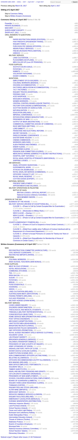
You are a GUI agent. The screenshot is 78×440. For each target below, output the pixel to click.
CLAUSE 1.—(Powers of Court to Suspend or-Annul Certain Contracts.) (38, 224)
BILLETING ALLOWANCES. (19, 358)
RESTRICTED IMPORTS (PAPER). (22, 255)
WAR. (11, 37)
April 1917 (31, 2)
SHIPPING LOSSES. (20, 160)
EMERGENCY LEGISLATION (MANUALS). (24, 399)
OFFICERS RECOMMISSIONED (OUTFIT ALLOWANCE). (30, 360)
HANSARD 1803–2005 (8, 2)
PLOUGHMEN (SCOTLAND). (23, 60)
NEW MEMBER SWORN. (26, 197)
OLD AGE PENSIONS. (17, 298)
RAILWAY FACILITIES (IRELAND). (21, 397)
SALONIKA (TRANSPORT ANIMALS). (22, 342)
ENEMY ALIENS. (19, 147)
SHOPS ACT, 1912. (12, 32)
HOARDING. (13, 287)
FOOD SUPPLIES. (15, 64)
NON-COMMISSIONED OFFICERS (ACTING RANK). (28, 355)
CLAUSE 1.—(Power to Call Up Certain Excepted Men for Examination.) (39, 206)
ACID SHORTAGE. (20, 96)
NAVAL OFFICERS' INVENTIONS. (25, 165)
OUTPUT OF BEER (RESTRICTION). (26, 122)
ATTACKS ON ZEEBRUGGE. (23, 170)
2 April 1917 (40, 2)
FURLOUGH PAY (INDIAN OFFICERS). (27, 46)
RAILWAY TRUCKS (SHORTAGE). (25, 92)
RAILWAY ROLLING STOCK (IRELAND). (24, 387)
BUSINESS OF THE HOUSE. (19, 202)
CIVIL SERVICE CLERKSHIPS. (20, 252)
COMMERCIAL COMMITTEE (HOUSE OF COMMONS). (33, 124)
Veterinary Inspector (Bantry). (19, 403)
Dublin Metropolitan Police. (18, 415)
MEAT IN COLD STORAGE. (19, 266)
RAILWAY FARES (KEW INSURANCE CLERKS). (26, 383)
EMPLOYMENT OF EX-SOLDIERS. (26, 80)
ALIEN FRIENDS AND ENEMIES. (25, 144)
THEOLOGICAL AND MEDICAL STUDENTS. (25, 310)
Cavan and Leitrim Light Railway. (21, 410)
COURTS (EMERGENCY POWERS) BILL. (24, 222)
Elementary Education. (17, 433)
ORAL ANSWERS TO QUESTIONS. (18, 35)
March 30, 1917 (21, 6)
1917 (24, 2)
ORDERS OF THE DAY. (13, 199)
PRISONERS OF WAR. (21, 119)
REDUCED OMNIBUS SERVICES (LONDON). (26, 394)
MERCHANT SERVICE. (17, 392)
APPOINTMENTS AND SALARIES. (25, 186)
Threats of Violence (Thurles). (19, 419)
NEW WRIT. (9, 28)
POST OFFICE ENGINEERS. (19, 319)
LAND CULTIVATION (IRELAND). (21, 291)
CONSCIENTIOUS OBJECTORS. (21, 314)
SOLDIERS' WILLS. (16, 367)
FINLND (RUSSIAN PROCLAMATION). (27, 51)
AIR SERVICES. (15, 163)
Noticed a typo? (6, 437)
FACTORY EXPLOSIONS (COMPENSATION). (30, 106)
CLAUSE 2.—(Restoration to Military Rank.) (28, 211)
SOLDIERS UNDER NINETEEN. (20, 307)
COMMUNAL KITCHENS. (18, 271)
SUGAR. (12, 278)
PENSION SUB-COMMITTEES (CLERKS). (28, 151)
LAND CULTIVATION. (21, 58)
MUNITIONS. (13, 78)
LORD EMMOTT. (19, 128)
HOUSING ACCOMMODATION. (24, 85)
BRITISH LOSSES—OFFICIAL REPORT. (32, 192)
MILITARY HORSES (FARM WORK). (22, 300)
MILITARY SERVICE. (16, 55)
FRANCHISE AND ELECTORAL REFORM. (28, 131)
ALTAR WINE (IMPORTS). (18, 390)
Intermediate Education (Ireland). (21, 417)
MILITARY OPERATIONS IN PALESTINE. (24, 188)
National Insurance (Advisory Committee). (32, 195)
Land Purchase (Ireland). (18, 406)
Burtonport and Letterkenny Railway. (22, 412)
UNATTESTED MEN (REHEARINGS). (22, 323)
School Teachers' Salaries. (18, 431)
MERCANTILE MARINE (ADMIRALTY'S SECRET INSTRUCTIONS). (37, 154)
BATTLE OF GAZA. (20, 190)
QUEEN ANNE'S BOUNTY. (14, 30)
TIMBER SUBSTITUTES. (18, 369)
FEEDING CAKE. (19, 94)
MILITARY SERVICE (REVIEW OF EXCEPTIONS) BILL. (29, 204)
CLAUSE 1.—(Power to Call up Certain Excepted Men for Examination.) (39, 218)
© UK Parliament (35, 437)
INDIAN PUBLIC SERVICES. (23, 48)
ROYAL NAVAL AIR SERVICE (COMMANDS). (29, 172)
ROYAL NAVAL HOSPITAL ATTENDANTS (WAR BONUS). (34, 158)
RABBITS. (16, 71)
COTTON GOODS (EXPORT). (24, 179)
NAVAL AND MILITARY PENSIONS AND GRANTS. (27, 371)
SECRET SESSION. (20, 133)
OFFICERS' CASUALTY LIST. (24, 174)
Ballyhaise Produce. (16, 422)
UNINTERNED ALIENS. (21, 149)
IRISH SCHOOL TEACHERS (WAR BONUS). (25, 262)
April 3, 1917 (55, 6)
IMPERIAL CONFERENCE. (23, 115)
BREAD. (12, 282)
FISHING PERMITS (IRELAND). (20, 296)
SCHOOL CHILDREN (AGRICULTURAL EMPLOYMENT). (30, 378)
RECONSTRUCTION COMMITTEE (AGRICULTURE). (28, 250)
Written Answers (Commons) (20, 16)
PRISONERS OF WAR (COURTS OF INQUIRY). (26, 344)
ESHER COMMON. (20, 76)
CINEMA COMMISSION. (22, 140)
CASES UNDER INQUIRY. (18, 305)
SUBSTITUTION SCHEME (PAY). (21, 353)
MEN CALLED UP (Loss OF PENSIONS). (28, 62)
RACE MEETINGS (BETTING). (24, 126)
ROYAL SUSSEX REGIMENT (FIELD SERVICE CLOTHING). (31, 333)
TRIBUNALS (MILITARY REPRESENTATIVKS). (26, 312)
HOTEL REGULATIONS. (18, 269)
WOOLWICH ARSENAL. (22, 99)
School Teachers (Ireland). (18, 408)
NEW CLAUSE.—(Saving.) (22, 213)
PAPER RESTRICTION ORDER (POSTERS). (29, 39)
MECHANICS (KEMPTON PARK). (21, 321)
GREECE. (16, 53)
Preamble (8, 23)
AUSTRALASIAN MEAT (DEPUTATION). (23, 294)
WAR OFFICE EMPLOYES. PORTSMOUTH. (25, 364)
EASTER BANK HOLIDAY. (22, 138)
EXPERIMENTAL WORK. (22, 167)
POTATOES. (17, 69)
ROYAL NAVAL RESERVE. (22, 176)
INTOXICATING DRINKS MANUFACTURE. (28, 117)
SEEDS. (12, 289)
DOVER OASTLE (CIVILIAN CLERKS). (23, 351)
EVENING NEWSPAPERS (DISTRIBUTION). (25, 401)
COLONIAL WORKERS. (17, 259)
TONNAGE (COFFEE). (17, 385)
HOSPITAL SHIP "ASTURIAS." (24, 156)
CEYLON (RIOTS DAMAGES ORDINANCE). (25, 374)
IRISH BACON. (14, 275)
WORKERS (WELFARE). (22, 142)
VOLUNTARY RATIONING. (23, 74)
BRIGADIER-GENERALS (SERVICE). (22, 339)
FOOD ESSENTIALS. (17, 284)
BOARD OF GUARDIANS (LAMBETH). (23, 381)
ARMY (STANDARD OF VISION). (21, 346)
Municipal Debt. (14, 426)
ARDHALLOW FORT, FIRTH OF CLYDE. (23, 348)
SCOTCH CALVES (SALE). (23, 67)
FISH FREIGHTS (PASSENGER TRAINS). (28, 42)
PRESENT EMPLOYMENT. (23, 183)
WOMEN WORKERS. (21, 101)
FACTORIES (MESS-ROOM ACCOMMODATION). (31, 87)
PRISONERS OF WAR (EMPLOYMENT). (24, 376)
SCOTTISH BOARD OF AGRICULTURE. (27, 108)
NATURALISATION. (20, 110)
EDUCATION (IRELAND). (22, 112)
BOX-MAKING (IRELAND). (18, 362)
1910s (19, 2)
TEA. (11, 273)
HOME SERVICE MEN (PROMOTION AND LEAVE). (28, 316)
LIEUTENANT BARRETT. (18, 337)
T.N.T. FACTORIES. (20, 90)
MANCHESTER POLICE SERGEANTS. (23, 328)
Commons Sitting (16, 13)
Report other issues (20, 437)
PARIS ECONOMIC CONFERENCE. (26, 135)
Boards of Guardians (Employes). (21, 424)
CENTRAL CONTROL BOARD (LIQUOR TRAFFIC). (32, 103)
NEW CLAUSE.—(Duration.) (23, 215)
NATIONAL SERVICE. (17, 181)
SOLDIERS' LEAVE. (16, 335)
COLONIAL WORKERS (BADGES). (26, 83)
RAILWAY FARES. (19, 44)
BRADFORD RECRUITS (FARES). (21, 326)
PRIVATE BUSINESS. (13, 26)
